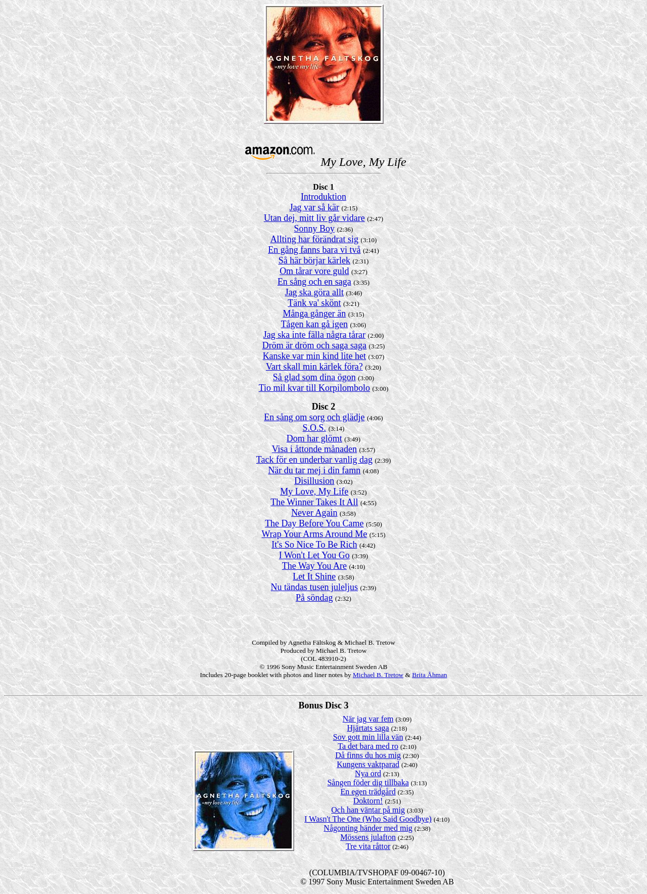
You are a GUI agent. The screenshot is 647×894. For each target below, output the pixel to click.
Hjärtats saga (368, 728)
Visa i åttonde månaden (314, 449)
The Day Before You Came (314, 523)
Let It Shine (314, 576)
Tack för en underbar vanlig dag (314, 460)
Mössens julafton (368, 837)
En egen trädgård (367, 791)
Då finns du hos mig (368, 755)
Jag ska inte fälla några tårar (314, 335)
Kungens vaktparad (368, 764)
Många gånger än (314, 313)
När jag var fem (368, 718)
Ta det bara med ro (368, 746)
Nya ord (368, 773)
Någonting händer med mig (368, 828)
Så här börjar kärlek (314, 260)
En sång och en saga (314, 282)
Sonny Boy (314, 229)
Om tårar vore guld (314, 271)
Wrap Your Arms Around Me (314, 534)
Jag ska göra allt (314, 292)
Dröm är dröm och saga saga (314, 345)
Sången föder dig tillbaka (367, 782)
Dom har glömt (314, 438)
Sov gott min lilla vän (368, 737)
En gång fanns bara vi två (314, 250)
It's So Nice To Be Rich (314, 545)
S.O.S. (315, 428)
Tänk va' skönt (314, 303)
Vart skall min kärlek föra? (314, 367)
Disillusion (314, 481)
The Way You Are (314, 566)
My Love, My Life (314, 491)
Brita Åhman (429, 675)
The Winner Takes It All (314, 502)
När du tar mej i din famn (314, 470)
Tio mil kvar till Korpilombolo (314, 388)
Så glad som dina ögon (314, 377)
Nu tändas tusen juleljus (314, 587)
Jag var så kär (314, 207)
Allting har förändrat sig (314, 239)
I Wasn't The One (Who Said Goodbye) (368, 819)
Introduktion (323, 197)
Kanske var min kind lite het (314, 356)
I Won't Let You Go (314, 555)
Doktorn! (368, 800)
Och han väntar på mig (368, 810)
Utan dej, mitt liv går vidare (314, 218)
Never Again (314, 513)
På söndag (314, 598)
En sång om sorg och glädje (314, 417)
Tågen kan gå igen (314, 324)
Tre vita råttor (368, 846)
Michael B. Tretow (378, 675)
